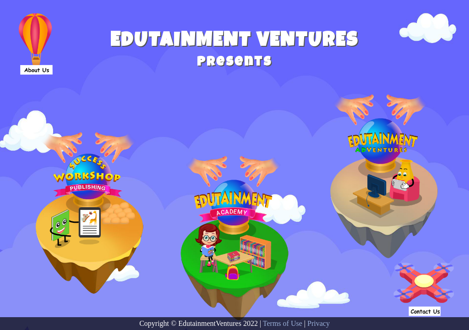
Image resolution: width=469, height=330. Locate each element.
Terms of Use (282, 323)
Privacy (318, 323)
